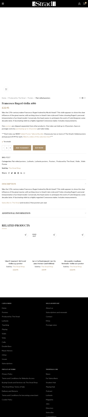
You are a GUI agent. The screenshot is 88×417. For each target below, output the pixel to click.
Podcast (49, 391)
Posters (31, 98)
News (48, 374)
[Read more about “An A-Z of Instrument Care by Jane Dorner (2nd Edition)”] (54, 235)
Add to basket (22, 148)
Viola (4, 338)
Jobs (47, 404)
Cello (4, 342)
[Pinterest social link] (18, 173)
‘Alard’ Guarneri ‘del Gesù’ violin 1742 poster (15, 262)
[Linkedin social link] (21, 173)
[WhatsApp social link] (24, 173)
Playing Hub (50, 387)
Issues (4, 359)
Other (4, 355)
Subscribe (50, 412)
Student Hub (51, 382)
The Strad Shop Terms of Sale (13, 387)
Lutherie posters (41, 161)
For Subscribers (52, 378)
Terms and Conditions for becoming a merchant (20, 395)
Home (4, 98)
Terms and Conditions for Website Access (18, 378)
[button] (26, 235)
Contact (49, 316)
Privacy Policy (7, 374)
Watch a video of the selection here (36, 137)
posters (8, 126)
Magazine (49, 400)
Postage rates (51, 325)
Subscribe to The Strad (11, 203)
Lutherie (30, 161)
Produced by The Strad (17, 98)
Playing (4, 329)
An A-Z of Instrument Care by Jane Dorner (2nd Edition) (44, 262)
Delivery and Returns (10, 391)
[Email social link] (15, 173)
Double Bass (6, 346)
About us (49, 308)
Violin (77, 161)
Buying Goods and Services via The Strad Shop (20, 382)
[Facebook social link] (9, 173)
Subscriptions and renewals (56, 312)
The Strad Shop (15, 168)
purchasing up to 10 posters (26, 129)
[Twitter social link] (11, 173)
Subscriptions (7, 363)
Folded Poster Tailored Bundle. (32, 134)
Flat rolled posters (43, 98)
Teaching (5, 325)
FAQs (48, 321)
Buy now (39, 148)
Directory (49, 408)
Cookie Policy (7, 400)
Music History (7, 351)
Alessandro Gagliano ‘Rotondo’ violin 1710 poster (72, 262)
